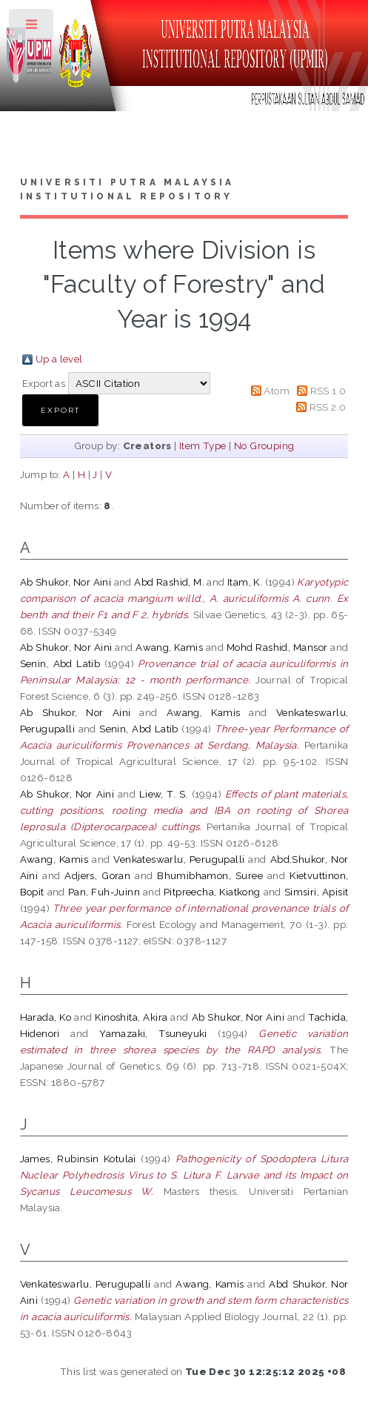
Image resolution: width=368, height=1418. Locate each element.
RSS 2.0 (328, 407)
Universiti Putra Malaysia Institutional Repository (127, 189)
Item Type (203, 445)
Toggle (32, 28)
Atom (277, 391)
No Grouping (264, 445)
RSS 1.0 (328, 391)
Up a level (59, 359)
